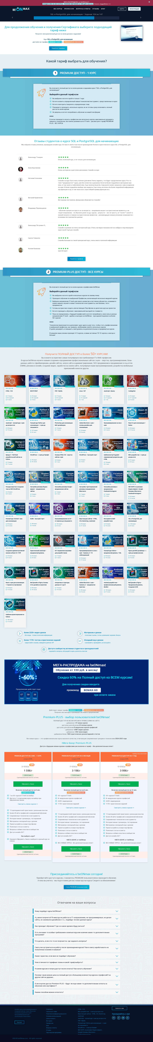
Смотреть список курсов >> (28, 798)
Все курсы (58, 3)
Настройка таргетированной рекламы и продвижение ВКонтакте (88, 484)
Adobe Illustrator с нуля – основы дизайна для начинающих (87, 420)
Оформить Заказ (28, 778)
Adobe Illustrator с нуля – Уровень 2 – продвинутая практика (87, 579)
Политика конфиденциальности (56, 1014)
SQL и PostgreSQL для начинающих (89, 1039)
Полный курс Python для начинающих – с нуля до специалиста (37, 420)
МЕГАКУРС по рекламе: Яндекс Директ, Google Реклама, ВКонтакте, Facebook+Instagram (90, 1032)
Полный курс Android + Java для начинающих (91, 1037)
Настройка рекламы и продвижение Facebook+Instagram (110, 484)
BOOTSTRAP (34, 385)
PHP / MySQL (58, 385)
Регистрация (134, 3)
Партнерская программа (53, 1032)
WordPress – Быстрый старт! (88, 449)
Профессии (69, 3)
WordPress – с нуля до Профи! (39, 449)
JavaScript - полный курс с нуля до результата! (92, 1018)
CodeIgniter (132, 385)
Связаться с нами (51, 1011)
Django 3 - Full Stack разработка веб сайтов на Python (14, 452)
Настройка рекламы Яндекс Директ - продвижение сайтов (38, 484)
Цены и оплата (50, 1018)
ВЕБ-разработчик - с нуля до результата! (90, 1011)
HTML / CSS (9, 385)
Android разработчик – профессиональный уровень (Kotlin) (112, 579)
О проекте (49, 1009)
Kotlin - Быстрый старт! (37, 513)
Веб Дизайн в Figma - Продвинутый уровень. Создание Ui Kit (135, 579)
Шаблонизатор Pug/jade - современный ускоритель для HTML (113, 452)
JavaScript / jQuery (109, 385)
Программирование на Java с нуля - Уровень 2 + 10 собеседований (88, 547)
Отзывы (95, 3)
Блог (103, 3)
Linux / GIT (82, 385)
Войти (122, 3)
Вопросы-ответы (83, 3)
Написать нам (119, 1008)
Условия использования (53, 1016)
